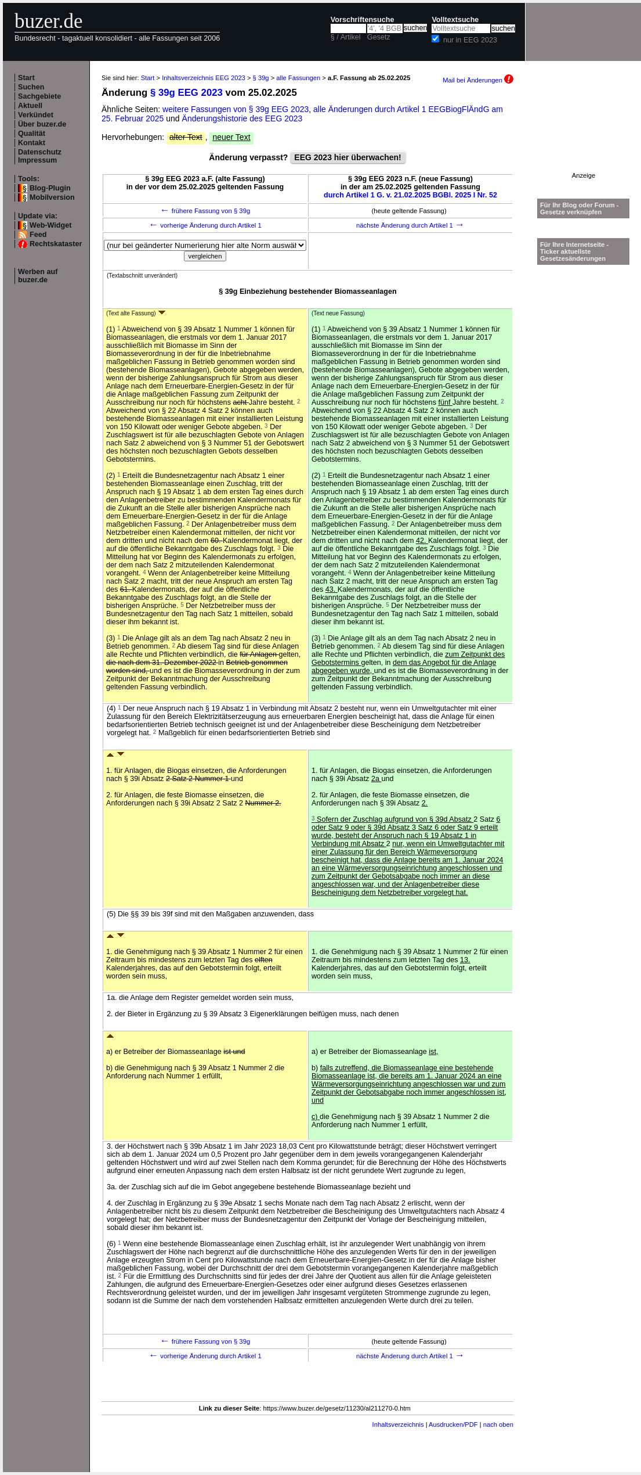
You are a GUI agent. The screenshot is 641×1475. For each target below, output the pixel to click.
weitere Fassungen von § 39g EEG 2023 (235, 109)
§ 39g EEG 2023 (186, 92)
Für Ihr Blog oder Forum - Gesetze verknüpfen (579, 208)
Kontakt (31, 143)
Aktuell (30, 106)
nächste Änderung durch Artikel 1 (410, 225)
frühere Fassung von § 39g (205, 210)
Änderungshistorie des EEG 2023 (242, 118)
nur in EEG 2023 (470, 40)
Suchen (31, 87)
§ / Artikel (346, 37)
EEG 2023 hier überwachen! (347, 157)
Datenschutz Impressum (39, 156)
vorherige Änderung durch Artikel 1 (205, 225)
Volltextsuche (455, 20)
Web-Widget (50, 225)
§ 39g (261, 77)
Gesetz (378, 37)
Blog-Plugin (50, 188)
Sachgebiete (39, 96)
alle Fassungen (298, 77)
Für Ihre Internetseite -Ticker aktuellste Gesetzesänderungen (574, 251)
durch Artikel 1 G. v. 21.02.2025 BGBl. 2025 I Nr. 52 (410, 195)
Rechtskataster (56, 244)
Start (26, 78)
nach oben (498, 1424)
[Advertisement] (583, 135)
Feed (38, 235)
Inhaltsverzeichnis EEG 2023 (203, 77)
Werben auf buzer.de (37, 276)
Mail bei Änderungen (478, 80)
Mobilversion (52, 197)
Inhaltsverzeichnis (398, 1424)
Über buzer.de (42, 124)
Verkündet (35, 115)
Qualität (31, 133)
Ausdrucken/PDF (453, 1424)
